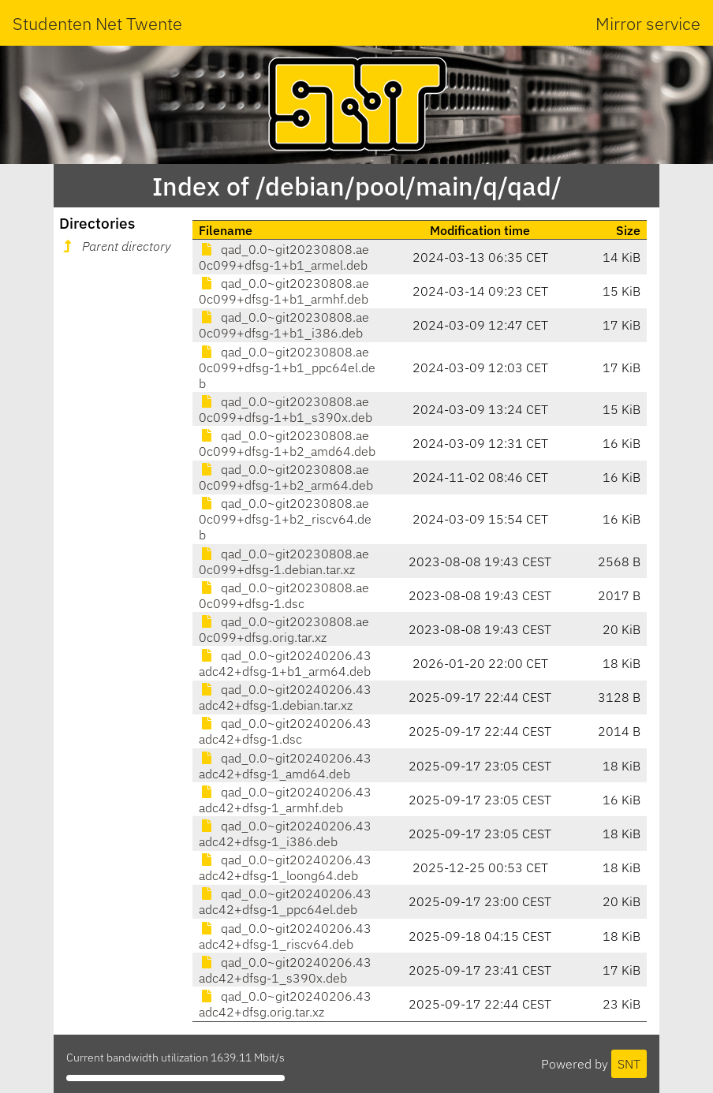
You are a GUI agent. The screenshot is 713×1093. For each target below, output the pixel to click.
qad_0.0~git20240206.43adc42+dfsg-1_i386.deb (285, 833)
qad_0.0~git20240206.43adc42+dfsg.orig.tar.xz (285, 1004)
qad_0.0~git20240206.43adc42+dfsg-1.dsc (285, 731)
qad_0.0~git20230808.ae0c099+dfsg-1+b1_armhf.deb (284, 291)
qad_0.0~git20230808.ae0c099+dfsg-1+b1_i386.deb (284, 325)
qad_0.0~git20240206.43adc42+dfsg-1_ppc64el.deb (285, 901)
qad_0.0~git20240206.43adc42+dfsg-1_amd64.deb (285, 766)
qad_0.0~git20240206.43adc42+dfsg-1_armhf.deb (285, 799)
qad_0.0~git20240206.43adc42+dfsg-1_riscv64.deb (285, 936)
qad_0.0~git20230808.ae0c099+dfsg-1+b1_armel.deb (284, 257)
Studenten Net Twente (97, 23)
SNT (629, 1064)
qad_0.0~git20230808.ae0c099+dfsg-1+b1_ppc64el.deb (287, 367)
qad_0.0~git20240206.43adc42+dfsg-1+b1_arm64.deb (285, 663)
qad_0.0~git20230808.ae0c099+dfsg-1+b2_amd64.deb (287, 443)
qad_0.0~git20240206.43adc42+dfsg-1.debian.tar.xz (285, 697)
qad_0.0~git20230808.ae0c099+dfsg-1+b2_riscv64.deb (285, 519)
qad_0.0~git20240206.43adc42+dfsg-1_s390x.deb (285, 970)
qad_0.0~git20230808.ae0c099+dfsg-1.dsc (284, 595)
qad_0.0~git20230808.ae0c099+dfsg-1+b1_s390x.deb (285, 409)
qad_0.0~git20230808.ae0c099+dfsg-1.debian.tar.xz (284, 561)
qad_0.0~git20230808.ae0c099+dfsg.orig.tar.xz (284, 629)
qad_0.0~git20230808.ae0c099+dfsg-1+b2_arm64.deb (286, 477)
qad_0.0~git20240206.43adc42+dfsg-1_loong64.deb (285, 867)
